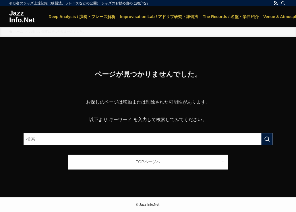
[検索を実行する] (267, 139)
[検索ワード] (148, 139)
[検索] (283, 3)
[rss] (275, 3)
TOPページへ (148, 162)
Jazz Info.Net (22, 17)
